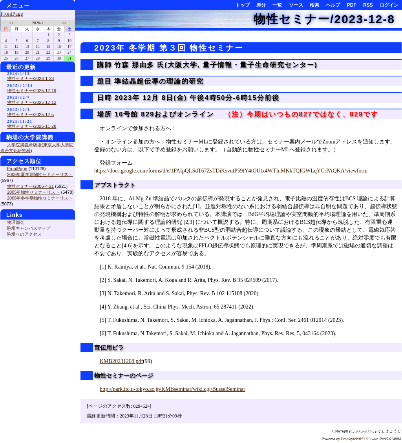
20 (27, 52)
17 (69, 46)
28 (38, 58)
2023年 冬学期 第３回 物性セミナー (169, 48)
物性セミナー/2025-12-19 (31, 90)
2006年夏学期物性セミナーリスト (40, 174)
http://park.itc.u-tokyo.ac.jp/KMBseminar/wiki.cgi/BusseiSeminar (172, 389)
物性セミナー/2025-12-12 (31, 102)
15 (48, 46)
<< (11, 23)
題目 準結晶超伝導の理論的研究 (149, 81)
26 (16, 58)
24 (69, 52)
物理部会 (15, 222)
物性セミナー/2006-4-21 (30, 186)
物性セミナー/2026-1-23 (30, 78)
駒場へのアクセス (24, 234)
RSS (368, 5)
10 (69, 40)
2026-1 (37, 23)
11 (6, 46)
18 (6, 52)
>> (64, 23)
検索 (314, 5)
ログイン (389, 5)
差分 (261, 5)
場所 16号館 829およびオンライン (236, 114)
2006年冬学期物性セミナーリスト (40, 198)
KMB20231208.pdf (121, 361)
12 (16, 46)
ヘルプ (333, 5)
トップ (243, 5)
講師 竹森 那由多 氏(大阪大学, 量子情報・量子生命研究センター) (206, 65)
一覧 (277, 5)
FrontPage (11, 14)
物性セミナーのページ (123, 375)
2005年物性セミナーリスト (33, 192)
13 (27, 46)
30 (59, 58)
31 (69, 58)
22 (48, 52)
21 (38, 52)
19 (16, 52)
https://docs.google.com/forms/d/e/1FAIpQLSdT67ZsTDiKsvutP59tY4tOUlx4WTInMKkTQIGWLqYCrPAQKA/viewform (230, 171)
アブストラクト (114, 185)
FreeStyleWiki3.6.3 (356, 439)
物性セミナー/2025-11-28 (31, 126)
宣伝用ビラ (109, 347)
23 (59, 52)
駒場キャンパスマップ (28, 228)
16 (59, 46)
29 (48, 58)
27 (27, 58)
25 (6, 58)
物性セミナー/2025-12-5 (30, 114)
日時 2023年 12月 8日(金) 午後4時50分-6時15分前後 (187, 98)
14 (38, 46)
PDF (351, 5)
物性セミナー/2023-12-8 (324, 19)
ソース (296, 5)
